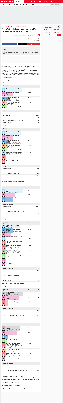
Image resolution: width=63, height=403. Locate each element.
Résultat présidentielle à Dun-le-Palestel (11, 381)
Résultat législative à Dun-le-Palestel (11, 382)
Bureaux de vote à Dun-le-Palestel (28, 50)
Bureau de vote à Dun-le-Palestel (10, 377)
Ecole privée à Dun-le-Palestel (9, 388)
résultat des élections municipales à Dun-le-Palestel (28, 74)
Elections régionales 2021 (9, 26)
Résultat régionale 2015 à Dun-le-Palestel (11, 52)
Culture (33, 1)
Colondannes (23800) (27, 38)
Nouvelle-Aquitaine (20, 26)
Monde (27, 4)
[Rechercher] (56, 4)
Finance (40, 1)
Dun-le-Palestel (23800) (8, 387)
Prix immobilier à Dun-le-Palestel (30, 390)
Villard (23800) (36, 38)
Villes (32, 4)
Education (22, 4)
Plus (51, 1)
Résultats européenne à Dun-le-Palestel (31, 377)
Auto (45, 1)
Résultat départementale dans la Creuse (11, 379)
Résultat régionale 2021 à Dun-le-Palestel (11, 50)
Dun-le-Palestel (25, 52)
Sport (26, 1)
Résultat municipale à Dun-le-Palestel (31, 379)
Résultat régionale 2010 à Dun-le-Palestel (11, 53)
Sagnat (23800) (18, 38)
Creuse (26, 26)
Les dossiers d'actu (47, 32)
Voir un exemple (57, 29)
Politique (4, 4)
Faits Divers (15, 4)
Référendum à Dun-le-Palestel (29, 381)
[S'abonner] (52, 35)
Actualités (19, 1)
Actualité (45, 29)
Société (9, 4)
